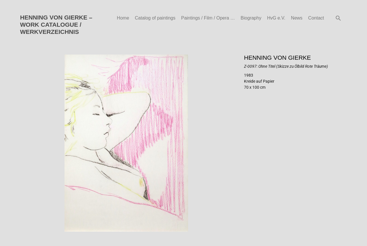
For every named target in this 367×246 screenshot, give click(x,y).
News (296, 18)
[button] (338, 18)
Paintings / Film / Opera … (208, 18)
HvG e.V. (276, 18)
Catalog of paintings (155, 18)
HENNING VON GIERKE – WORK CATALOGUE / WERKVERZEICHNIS (56, 24)
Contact (316, 18)
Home (123, 18)
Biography (251, 18)
